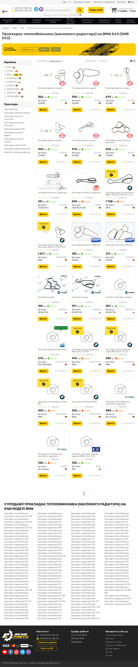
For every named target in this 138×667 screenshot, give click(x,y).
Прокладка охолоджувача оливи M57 (52, 403)
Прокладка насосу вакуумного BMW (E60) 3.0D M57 (85, 350)
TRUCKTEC (13, 93)
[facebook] (10, 652)
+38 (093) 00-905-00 (49, 638)
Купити (43, 110)
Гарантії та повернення (116, 645)
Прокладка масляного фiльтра (119, 245)
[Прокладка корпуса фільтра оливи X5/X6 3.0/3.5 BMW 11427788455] (120, 337)
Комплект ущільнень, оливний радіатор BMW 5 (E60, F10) (85, 455)
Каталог (109, 652)
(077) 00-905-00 (23, 8)
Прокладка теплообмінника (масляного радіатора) (118, 403)
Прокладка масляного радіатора (52, 193)
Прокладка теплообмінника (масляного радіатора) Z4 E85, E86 (118, 590)
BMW (14, 74)
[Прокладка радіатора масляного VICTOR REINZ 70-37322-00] (52, 337)
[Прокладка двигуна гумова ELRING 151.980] (86, 76)
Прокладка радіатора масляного (52, 349)
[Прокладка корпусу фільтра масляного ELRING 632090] (120, 127)
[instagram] (16, 652)
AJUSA (12, 71)
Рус (69, 2)
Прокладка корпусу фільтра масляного (118, 141)
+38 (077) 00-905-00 (48, 635)
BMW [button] (44, 49)
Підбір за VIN (96, 10)
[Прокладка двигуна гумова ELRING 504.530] (52, 127)
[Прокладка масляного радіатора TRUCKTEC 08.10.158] (52, 179)
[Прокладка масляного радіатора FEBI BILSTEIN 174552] (86, 180)
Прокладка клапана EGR (15, 145)
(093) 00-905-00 (23, 10)
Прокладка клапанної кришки (17, 113)
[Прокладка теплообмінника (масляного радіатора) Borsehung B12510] (52, 442)
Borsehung (14, 78)
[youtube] (4, 652)
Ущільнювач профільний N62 (84, 402)
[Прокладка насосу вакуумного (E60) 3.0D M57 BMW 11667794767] (86, 337)
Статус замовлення (114, 635)
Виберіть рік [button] (29, 49)
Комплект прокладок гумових (119, 297)
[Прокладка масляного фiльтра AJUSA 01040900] (120, 232)
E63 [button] (56, 49)
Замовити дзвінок (47, 642)
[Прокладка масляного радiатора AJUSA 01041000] (86, 231)
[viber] (28, 652)
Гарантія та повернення (104, 2)
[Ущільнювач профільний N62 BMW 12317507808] (86, 389)
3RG (11, 67)
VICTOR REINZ (15, 96)
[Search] (80, 10)
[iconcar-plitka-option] (131, 61)
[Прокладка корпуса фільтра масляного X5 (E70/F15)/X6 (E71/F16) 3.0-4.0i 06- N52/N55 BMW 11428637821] (52, 232)
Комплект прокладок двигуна (17, 152)
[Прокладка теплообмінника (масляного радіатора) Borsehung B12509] (120, 389)
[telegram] (22, 652)
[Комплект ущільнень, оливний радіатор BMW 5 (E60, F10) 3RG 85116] (86, 442)
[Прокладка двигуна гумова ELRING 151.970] (52, 75)
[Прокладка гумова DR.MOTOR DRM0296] (86, 284)
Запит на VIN (46, 648)
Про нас (109, 655)
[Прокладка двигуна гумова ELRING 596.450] (120, 75)
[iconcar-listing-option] (134, 61)
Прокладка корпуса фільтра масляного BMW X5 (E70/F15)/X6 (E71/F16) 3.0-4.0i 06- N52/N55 (52, 246)
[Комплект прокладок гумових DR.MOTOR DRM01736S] (120, 285)
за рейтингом (55, 61)
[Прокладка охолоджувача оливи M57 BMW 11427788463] (52, 389)
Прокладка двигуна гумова (50, 88)
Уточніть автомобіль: (10, 49)
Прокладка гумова (46, 297)
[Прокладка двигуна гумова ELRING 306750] (86, 127)
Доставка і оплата (82, 2)
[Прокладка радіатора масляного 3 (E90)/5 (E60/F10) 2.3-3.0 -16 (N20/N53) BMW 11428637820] (120, 179)
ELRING (12, 85)
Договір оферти (113, 649)
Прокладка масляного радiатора (86, 245)
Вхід (131, 2)
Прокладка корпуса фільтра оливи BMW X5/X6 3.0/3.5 (118, 350)
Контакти (121, 2)
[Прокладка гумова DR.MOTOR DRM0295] (52, 284)
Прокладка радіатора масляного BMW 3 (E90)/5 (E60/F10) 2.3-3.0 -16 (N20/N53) (120, 194)
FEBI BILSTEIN (15, 89)
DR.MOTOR (14, 82)
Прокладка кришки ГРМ (14, 129)
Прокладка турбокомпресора (17, 149)
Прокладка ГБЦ (11, 109)
